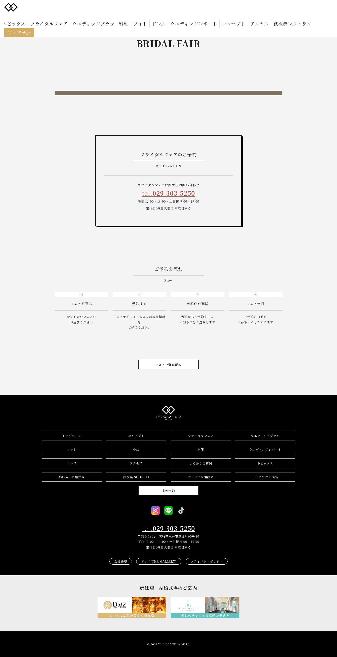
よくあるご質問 (200, 463)
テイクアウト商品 (265, 477)
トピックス (32, 7)
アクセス (211, 7)
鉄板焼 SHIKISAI (136, 477)
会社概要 (120, 561)
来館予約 (168, 491)
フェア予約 (264, 7)
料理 (112, 7)
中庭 (136, 449)
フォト (124, 7)
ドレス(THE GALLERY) (159, 561)
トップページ (71, 436)
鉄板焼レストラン (236, 7)
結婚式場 (72, 477)
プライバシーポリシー (206, 561)
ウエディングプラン (89, 7)
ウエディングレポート (164, 7)
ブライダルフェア (57, 7)
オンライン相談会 (201, 477)
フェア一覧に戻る (168, 364)
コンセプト (193, 7)
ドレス (138, 7)
